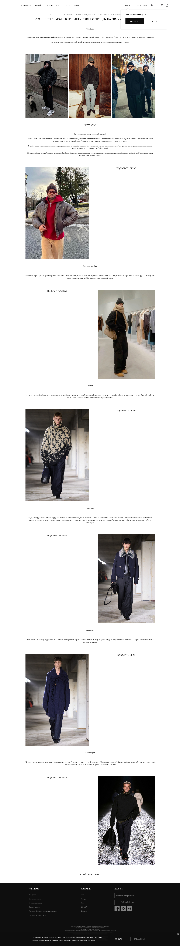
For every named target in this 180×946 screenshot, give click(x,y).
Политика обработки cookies (38, 915)
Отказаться (139, 939)
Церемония (26, 5)
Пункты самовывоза (35, 903)
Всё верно (134, 21)
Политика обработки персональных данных (43, 911)
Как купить (32, 895)
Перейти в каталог (90, 874)
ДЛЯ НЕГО (48, 5)
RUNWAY (77, 5)
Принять (118, 939)
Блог (68, 5)
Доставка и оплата (35, 899)
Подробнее (91, 940)
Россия (154, 21)
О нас (82, 895)
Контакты (84, 911)
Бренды (59, 5)
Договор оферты (34, 907)
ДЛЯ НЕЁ (38, 5)
